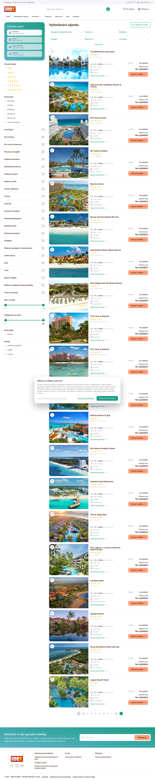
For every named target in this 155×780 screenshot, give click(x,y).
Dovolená (36, 16)
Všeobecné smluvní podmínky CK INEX (46, 758)
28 (116, 713)
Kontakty (76, 16)
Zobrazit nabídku (138, 74)
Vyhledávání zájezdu (21, 16)
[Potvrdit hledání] (108, 9)
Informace (58, 16)
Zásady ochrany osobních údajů (84, 777)
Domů (8, 16)
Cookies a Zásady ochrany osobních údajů (52, 398)
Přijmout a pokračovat (107, 398)
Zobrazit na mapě (140, 25)
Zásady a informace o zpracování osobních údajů (46, 767)
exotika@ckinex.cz (145, 2)
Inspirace (48, 16)
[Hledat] (77, 9)
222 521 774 (131, 2)
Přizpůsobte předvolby (86, 398)
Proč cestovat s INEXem (73, 757)
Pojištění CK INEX (41, 762)
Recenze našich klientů (103, 757)
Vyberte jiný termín (98, 76)
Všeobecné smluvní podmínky (60, 777)
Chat (67, 16)
